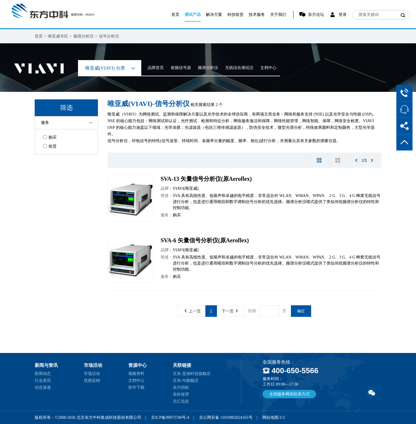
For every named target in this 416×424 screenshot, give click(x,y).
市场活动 (92, 373)
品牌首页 (156, 68)
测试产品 (193, 14)
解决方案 (214, 14)
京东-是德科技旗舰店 (192, 373)
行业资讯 (43, 380)
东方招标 (181, 387)
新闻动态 (43, 373)
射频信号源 (181, 68)
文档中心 (268, 68)
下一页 (230, 311)
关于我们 (278, 14)
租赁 (50, 146)
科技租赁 (235, 14)
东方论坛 (316, 14)
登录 (343, 14)
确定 (301, 311)
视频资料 (136, 373)
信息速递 (43, 387)
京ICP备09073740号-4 (170, 417)
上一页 (193, 311)
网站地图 (270, 417)
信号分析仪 (109, 36)
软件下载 (136, 387)
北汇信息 (181, 401)
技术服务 (257, 14)
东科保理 (181, 394)
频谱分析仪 (83, 36)
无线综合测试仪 (239, 68)
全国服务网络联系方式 (289, 394)
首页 (175, 14)
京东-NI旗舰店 (185, 380)
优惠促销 (92, 380)
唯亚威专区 (58, 36)
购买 (50, 137)
